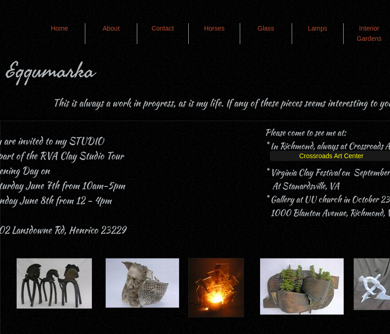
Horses (214, 28)
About (111, 28)
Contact (163, 28)
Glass (266, 28)
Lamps (317, 28)
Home (59, 28)
